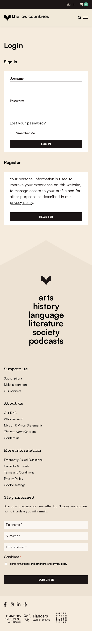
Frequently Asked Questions (23, 460)
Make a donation (15, 385)
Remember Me (23, 133)
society (46, 332)
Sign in (70, 4)
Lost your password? (28, 123)
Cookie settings (14, 485)
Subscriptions (13, 378)
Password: (17, 101)
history (46, 306)
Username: (17, 78)
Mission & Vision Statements (23, 425)
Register (46, 216)
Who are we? (13, 419)
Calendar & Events (16, 466)
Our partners (12, 391)
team (20, 432)
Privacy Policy (13, 479)
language (46, 315)
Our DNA (10, 413)
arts (46, 297)
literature (46, 323)
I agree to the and (38, 563)
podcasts (46, 340)
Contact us (11, 438)
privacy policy (21, 202)
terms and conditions (35, 563)
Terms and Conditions (19, 472)
